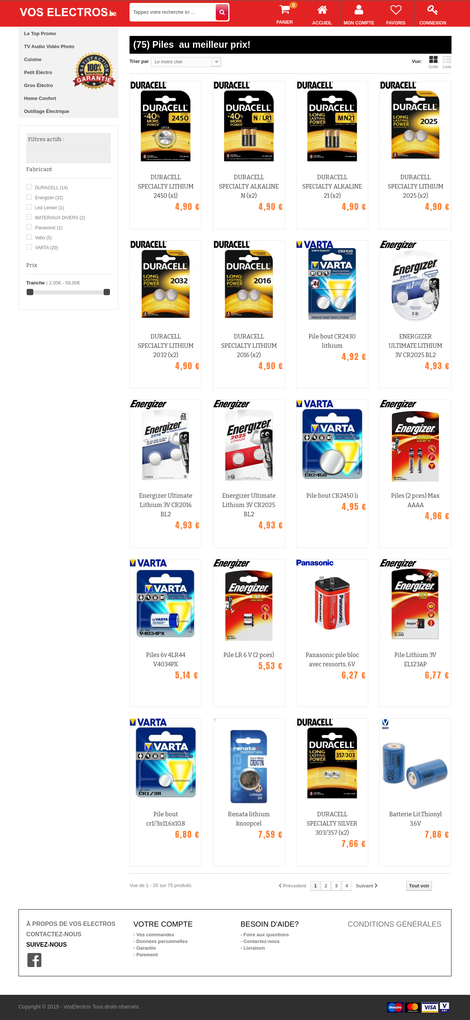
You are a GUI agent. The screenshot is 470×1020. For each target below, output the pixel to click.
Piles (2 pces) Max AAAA (415, 500)
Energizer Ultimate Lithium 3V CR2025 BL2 (249, 505)
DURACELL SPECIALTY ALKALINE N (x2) (249, 186)
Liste (447, 62)
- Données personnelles (161, 941)
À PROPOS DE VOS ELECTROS (70, 924)
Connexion (432, 13)
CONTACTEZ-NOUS (53, 934)
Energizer (49, 197)
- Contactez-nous (260, 941)
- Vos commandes (154, 934)
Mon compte (359, 13)
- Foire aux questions (265, 934)
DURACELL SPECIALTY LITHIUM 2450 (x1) (166, 186)
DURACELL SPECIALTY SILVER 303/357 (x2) (332, 823)
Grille (433, 62)
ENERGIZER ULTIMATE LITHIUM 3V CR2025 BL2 (415, 346)
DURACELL (51, 187)
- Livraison (253, 948)
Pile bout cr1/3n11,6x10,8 (165, 819)
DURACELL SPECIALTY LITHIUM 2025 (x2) (415, 186)
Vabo (43, 237)
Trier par (139, 61)
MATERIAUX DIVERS (60, 217)
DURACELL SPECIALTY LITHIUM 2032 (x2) (166, 346)
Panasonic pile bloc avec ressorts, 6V (332, 659)
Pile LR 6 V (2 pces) (249, 655)
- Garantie (145, 948)
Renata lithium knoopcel (249, 819)
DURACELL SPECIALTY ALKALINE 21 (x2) (332, 186)
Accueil (322, 13)
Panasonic (49, 227)
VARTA (46, 247)
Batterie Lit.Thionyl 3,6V (415, 819)
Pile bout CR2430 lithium (332, 341)
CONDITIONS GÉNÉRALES (395, 924)
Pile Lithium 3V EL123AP (415, 659)
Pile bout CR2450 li (332, 495)
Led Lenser (49, 207)
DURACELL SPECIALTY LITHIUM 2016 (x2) (249, 346)
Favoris (395, 13)
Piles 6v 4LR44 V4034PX (165, 659)
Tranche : (37, 283)
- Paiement (146, 954)
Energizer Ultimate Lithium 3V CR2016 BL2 (165, 505)
